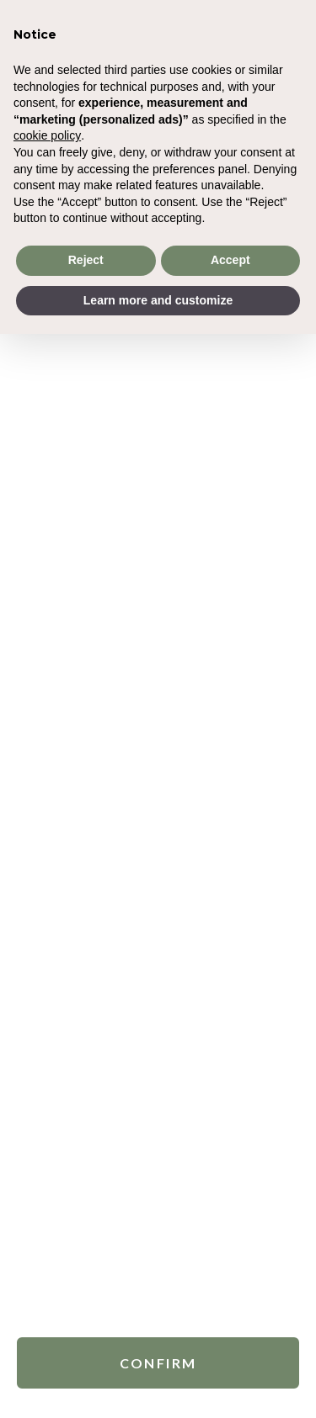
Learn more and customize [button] (158, 300)
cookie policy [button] (47, 135)
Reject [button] (86, 260)
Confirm (158, 1360)
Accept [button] (230, 260)
